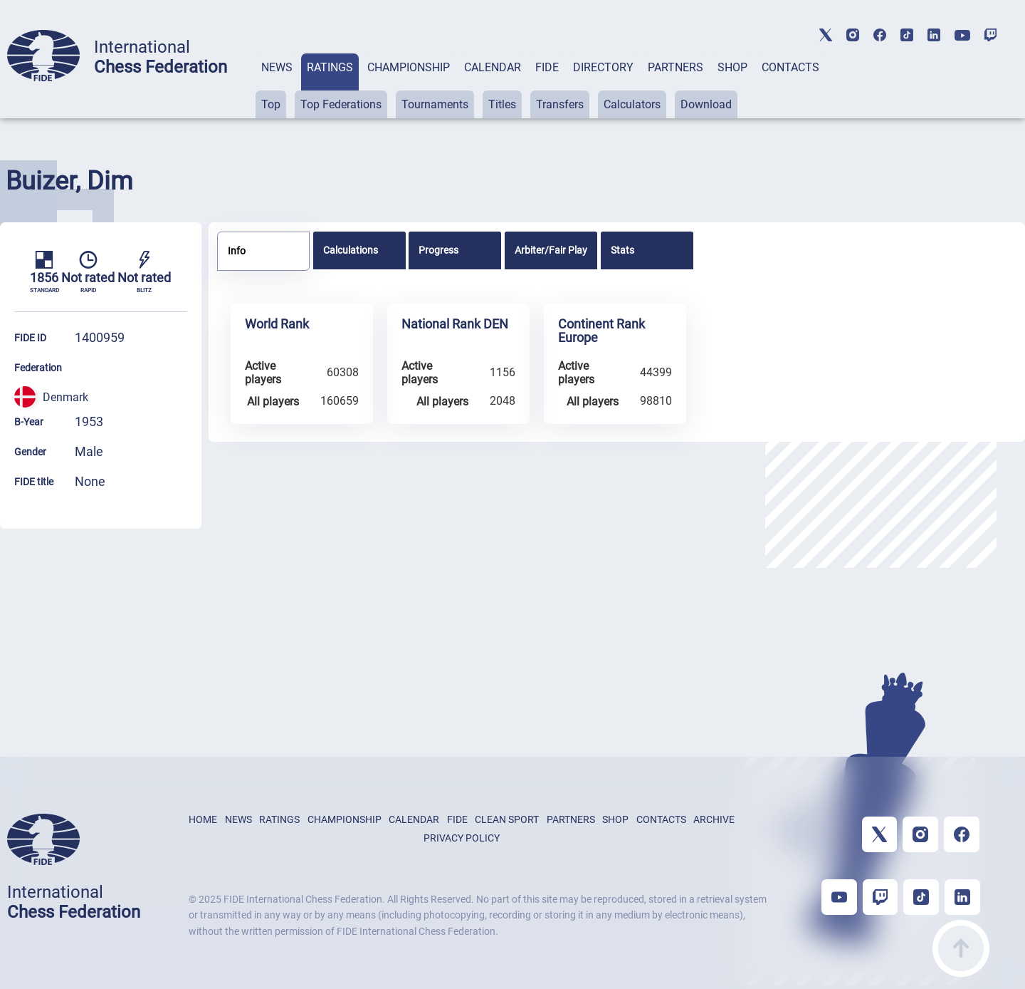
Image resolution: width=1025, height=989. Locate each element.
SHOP (732, 67)
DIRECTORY (603, 67)
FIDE (547, 67)
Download (706, 104)
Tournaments (434, 104)
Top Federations (341, 104)
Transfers (560, 104)
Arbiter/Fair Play (551, 250)
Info (237, 251)
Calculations (350, 250)
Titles (502, 104)
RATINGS (330, 67)
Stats (622, 250)
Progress (438, 250)
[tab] (277, 85)
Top (270, 104)
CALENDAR (492, 67)
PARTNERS (675, 67)
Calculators (632, 104)
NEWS (277, 67)
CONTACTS (790, 67)
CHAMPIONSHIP (408, 67)
